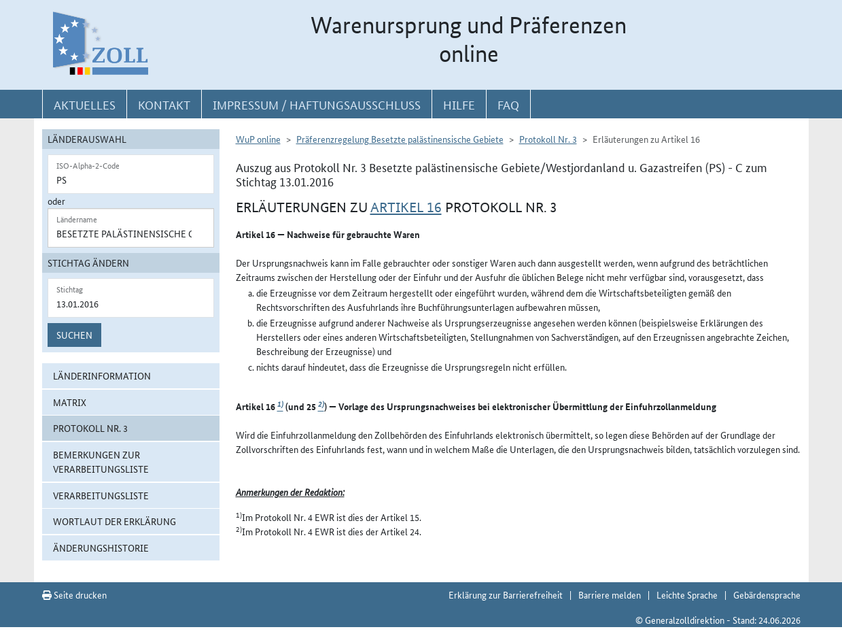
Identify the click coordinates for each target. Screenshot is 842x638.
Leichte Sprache (687, 594)
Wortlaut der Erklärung (114, 521)
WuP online (258, 139)
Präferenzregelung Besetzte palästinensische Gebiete (400, 139)
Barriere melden (609, 594)
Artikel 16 (406, 207)
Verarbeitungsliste (101, 495)
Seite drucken (74, 594)
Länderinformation (102, 375)
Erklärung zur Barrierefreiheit (506, 594)
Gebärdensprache (767, 594)
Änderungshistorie (101, 547)
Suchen (74, 334)
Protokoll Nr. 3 (90, 428)
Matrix (69, 402)
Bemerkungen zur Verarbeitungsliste (101, 461)
